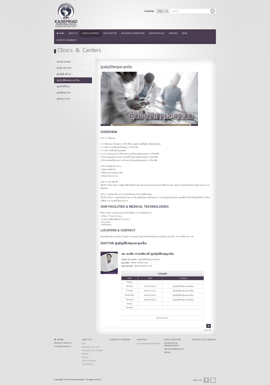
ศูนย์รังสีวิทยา (63, 86)
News (184, 33)
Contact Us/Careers (66, 40)
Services (173, 33)
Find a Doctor (110, 33)
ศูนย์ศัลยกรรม (64, 92)
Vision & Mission (89, 361)
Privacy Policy (63, 343)
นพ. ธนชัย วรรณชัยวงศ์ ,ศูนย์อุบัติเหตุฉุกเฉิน (147, 253)
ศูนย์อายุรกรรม (64, 68)
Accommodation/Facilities (148, 343)
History (85, 357)
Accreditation (88, 364)
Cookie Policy (62, 346)
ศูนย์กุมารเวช (63, 99)
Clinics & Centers (90, 33)
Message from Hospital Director (92, 352)
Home (60, 33)
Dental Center (64, 61)
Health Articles (156, 33)
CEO (84, 343)
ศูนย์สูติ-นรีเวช (64, 74)
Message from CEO (91, 347)
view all (207, 330)
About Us (73, 33)
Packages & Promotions (132, 33)
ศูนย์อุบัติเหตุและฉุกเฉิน (68, 80)
